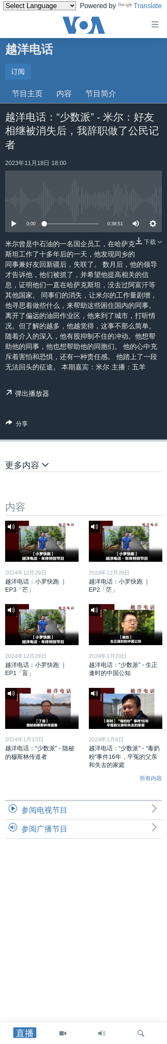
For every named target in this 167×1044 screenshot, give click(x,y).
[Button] (17, 425)
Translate (140, 5)
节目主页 (27, 93)
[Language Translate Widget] (39, 5)
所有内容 (151, 778)
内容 (64, 93)
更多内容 (27, 465)
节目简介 (100, 93)
